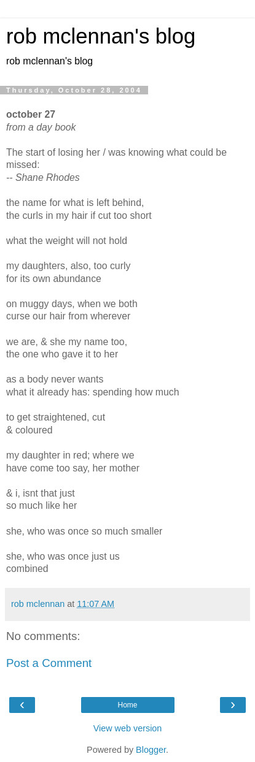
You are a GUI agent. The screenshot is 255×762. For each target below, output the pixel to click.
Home (127, 705)
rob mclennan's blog (100, 36)
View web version (127, 728)
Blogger (151, 750)
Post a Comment (49, 663)
